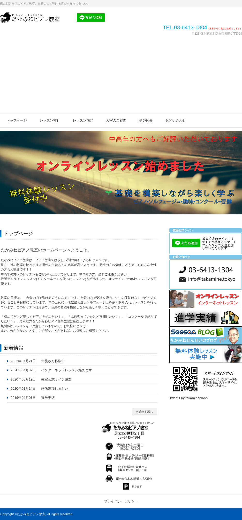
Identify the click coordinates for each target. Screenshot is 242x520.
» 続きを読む (144, 411)
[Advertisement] (121, 77)
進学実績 (48, 398)
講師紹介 (146, 120)
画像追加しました (54, 388)
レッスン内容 (83, 120)
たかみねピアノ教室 (32, 17)
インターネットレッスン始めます (66, 370)
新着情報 (13, 348)
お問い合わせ (176, 120)
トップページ (17, 120)
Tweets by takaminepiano (188, 398)
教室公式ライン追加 (56, 379)
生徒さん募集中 (53, 361)
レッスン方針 (50, 120)
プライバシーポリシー (121, 501)
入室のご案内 (116, 120)
